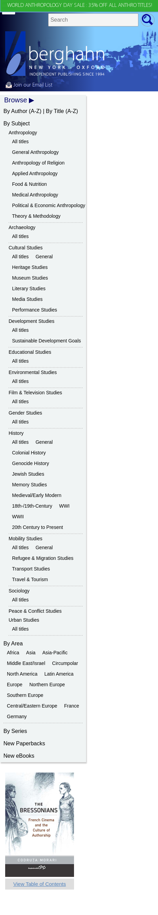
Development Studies (31, 321)
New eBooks (18, 756)
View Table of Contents (39, 884)
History (16, 433)
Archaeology (22, 227)
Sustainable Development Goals (46, 340)
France (71, 706)
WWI (64, 506)
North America (22, 674)
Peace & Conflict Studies (35, 611)
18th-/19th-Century (32, 506)
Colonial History (29, 452)
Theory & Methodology (36, 216)
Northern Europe (47, 684)
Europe (14, 684)
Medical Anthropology (35, 194)
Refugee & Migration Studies (42, 558)
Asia (30, 652)
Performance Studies (34, 310)
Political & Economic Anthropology (48, 205)
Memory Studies (29, 484)
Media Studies (27, 299)
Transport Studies (31, 569)
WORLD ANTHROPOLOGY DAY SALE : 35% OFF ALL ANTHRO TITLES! (79, 5)
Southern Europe (25, 695)
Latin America (59, 674)
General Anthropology (35, 152)
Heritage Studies (30, 267)
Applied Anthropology (34, 173)
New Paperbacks (24, 743)
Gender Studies (25, 413)
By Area (13, 643)
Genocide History (30, 463)
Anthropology (23, 132)
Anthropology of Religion (38, 163)
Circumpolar (65, 663)
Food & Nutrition (29, 184)
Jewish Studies (28, 474)
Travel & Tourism (30, 579)
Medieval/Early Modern (36, 495)
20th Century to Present (37, 527)
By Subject (16, 123)
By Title (55, 111)
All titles (20, 141)
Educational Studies (30, 352)
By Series (15, 731)
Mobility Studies (25, 538)
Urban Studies (24, 620)
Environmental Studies (33, 372)
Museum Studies (30, 278)
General (44, 256)
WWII (18, 516)
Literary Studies (28, 288)
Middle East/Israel (26, 663)
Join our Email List (29, 85)
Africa (13, 652)
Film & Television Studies (35, 392)
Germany (17, 716)
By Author (15, 111)
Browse (15, 100)
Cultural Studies (26, 247)
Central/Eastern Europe (32, 706)
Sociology (19, 591)
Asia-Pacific (54, 652)
